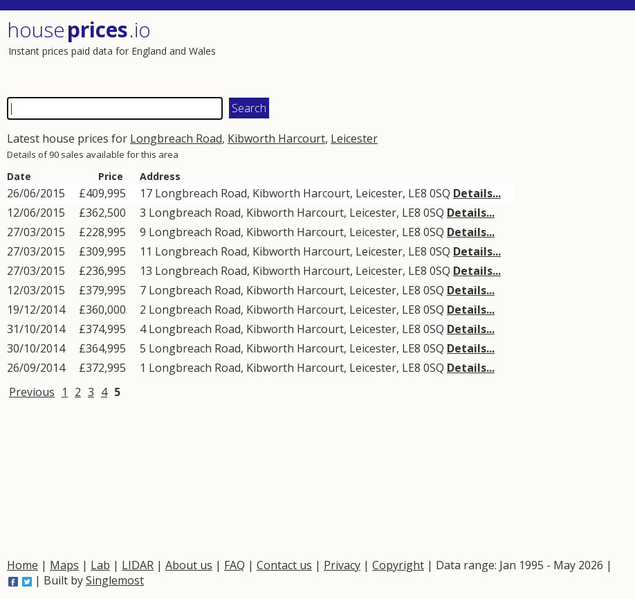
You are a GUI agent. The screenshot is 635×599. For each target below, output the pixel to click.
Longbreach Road (176, 138)
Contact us (284, 565)
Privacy (342, 565)
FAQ (234, 565)
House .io (79, 29)
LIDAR (138, 565)
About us (188, 565)
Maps (64, 565)
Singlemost (115, 580)
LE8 (417, 193)
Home (22, 565)
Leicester (354, 138)
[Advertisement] (469, 52)
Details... (477, 193)
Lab (100, 565)
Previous (32, 392)
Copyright (398, 565)
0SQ (440, 193)
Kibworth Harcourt (276, 138)
